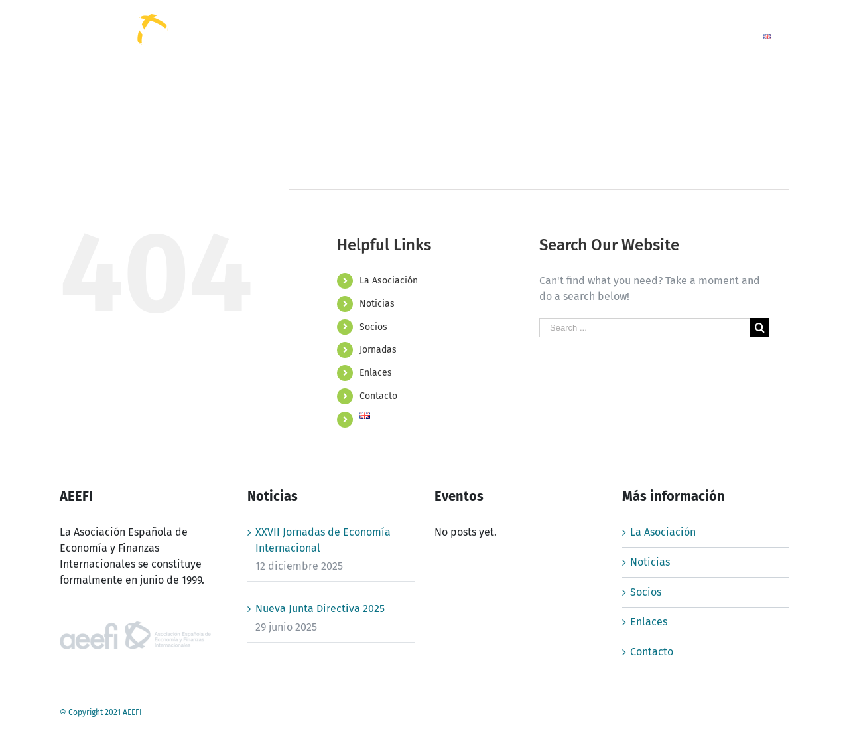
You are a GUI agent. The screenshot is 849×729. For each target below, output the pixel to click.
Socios (373, 327)
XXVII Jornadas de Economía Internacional (323, 540)
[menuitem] (463, 35)
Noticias (377, 303)
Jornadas (378, 349)
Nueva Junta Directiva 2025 (320, 608)
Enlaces (375, 372)
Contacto (378, 396)
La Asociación (388, 280)
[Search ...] (644, 327)
